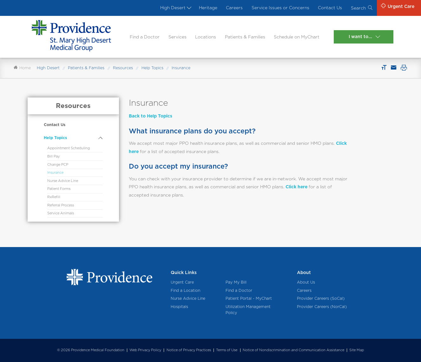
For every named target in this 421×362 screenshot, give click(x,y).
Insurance (55, 173)
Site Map (356, 350)
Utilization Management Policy (248, 309)
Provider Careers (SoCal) (321, 298)
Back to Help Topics (150, 115)
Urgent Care (182, 282)
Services (177, 36)
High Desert (175, 7)
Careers (234, 7)
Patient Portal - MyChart (249, 298)
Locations (205, 36)
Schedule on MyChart (296, 36)
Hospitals (179, 306)
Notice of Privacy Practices (189, 350)
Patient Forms (58, 189)
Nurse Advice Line (62, 181)
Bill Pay (53, 156)
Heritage (208, 7)
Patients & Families (245, 36)
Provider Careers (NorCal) (322, 306)
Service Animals (60, 213)
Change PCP (57, 165)
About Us (306, 282)
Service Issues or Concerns (280, 7)
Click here (296, 186)
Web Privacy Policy (145, 350)
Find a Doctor (145, 36)
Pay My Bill (236, 282)
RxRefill (53, 197)
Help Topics (152, 67)
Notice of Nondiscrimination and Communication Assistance (293, 350)
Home (22, 67)
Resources (123, 67)
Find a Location (185, 290)
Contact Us (330, 7)
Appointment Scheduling (68, 148)
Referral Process (60, 205)
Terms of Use (226, 350)
